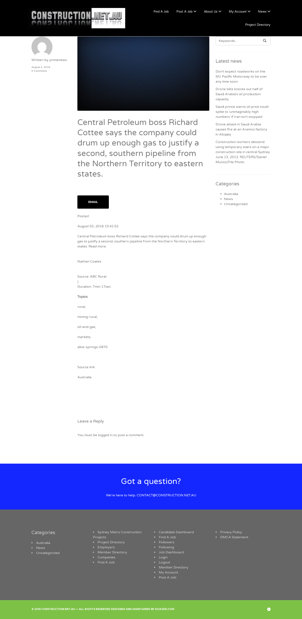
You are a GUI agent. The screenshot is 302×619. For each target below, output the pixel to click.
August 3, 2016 (40, 67)
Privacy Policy (231, 532)
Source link (86, 367)
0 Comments (39, 70)
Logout (164, 562)
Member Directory (112, 552)
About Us (210, 11)
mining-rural (87, 317)
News (262, 11)
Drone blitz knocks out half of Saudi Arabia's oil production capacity (239, 94)
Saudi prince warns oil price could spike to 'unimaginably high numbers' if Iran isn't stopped (242, 112)
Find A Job (161, 11)
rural (81, 307)
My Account (238, 11)
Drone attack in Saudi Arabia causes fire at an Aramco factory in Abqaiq (241, 129)
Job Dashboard (171, 552)
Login (163, 557)
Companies (106, 557)
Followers (166, 542)
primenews (58, 60)
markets (83, 337)
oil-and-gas (86, 327)
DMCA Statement (234, 537)
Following (166, 547)
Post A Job (184, 11)
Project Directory (257, 25)
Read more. (98, 246)
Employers (106, 547)
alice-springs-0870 (92, 347)
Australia (84, 377)
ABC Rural (98, 276)
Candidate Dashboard (176, 532)
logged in (105, 435)
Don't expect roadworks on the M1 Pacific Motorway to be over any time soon (241, 76)
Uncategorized (235, 204)
